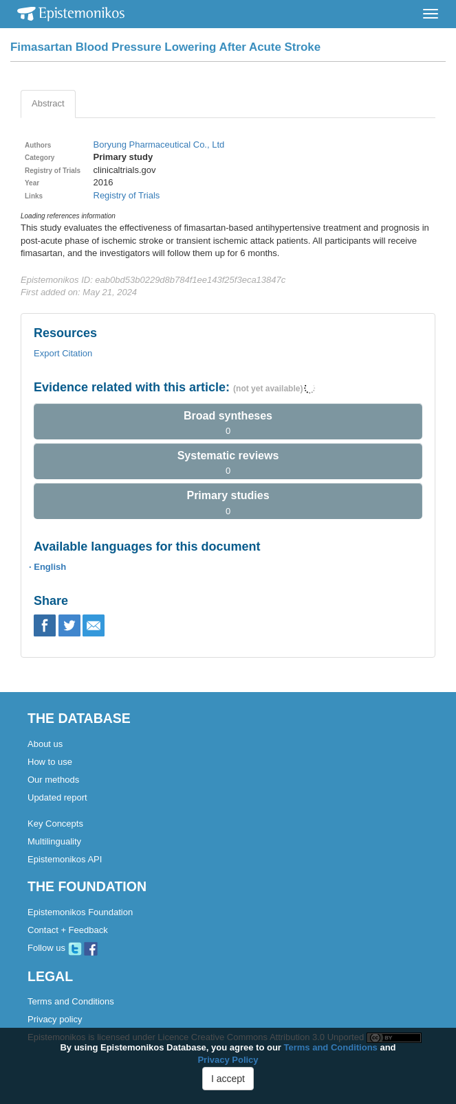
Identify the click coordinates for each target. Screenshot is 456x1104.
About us (45, 744)
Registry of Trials (127, 195)
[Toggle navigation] (430, 13)
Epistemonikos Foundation (80, 912)
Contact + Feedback (68, 930)
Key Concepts (55, 823)
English (50, 567)
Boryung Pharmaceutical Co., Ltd (159, 144)
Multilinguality (54, 841)
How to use (50, 762)
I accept (228, 1078)
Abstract (48, 103)
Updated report (57, 797)
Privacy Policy (227, 1060)
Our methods (53, 779)
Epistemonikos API (65, 859)
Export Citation (63, 353)
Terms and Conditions (71, 1001)
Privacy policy (55, 1019)
